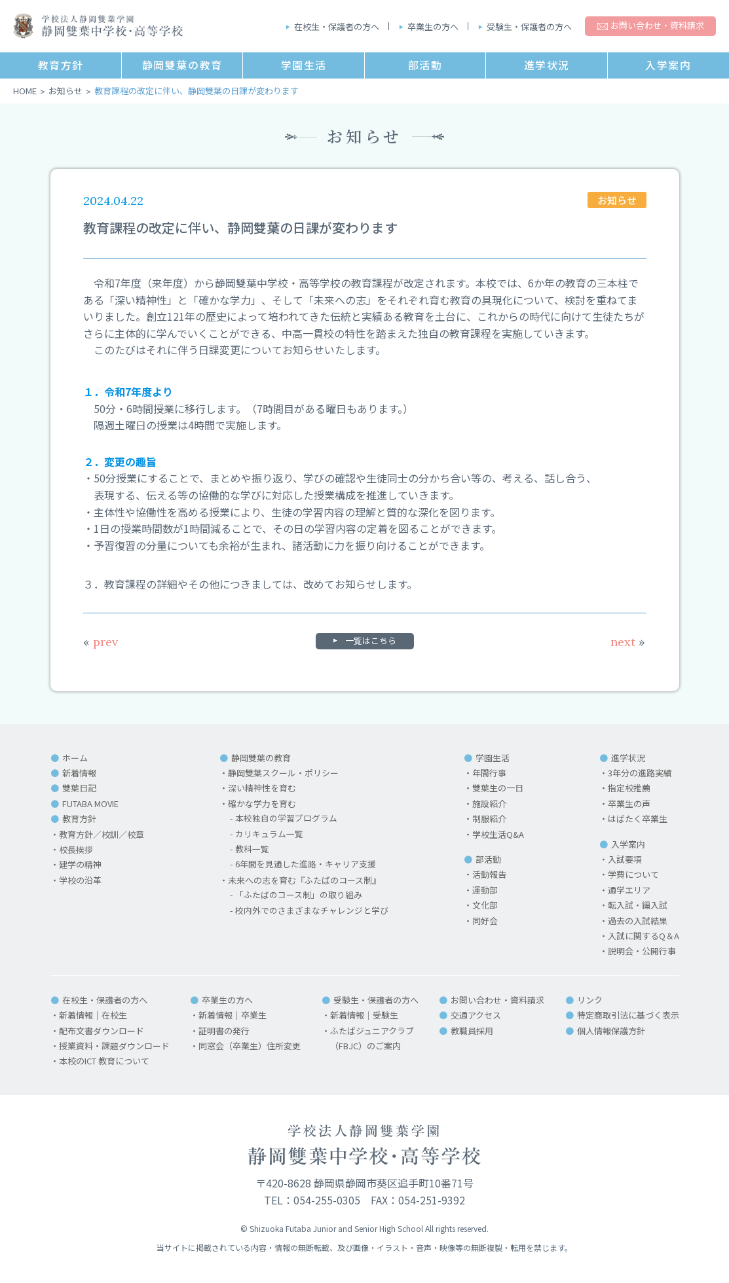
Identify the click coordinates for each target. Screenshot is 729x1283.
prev (100, 641)
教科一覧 (252, 849)
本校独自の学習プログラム (286, 818)
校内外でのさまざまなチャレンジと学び (311, 911)
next (627, 641)
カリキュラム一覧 (269, 834)
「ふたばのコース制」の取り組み (298, 895)
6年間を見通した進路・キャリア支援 (305, 864)
